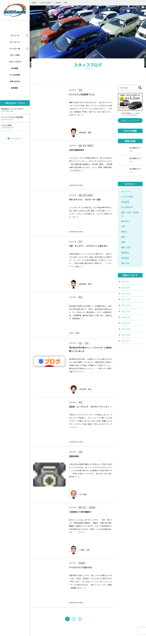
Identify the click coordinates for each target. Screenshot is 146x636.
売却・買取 (38, 609)
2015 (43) (125, 281)
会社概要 (14, 68)
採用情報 (14, 88)
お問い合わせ (15, 81)
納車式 (124, 172)
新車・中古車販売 (40, 599)
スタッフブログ (15, 61)
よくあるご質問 (67, 602)
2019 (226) (125, 258)
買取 (123, 183)
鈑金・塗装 (38, 615)
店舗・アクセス (67, 609)
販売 (123, 177)
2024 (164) (125, 228)
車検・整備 (38, 604)
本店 (123, 167)
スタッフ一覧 (66, 595)
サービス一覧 (15, 48)
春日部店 (125, 162)
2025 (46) (125, 222)
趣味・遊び (126, 188)
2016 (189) (125, 275)
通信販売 (125, 193)
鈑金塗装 (125, 198)
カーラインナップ (68, 589)
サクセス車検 (127, 137)
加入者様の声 (127, 148)
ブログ (92, 602)
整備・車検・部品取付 (130, 155)
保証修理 (125, 142)
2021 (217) (125, 246)
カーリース (126, 132)
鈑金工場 (125, 204)
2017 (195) (125, 269)
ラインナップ (15, 42)
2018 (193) (125, 263)
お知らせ (93, 595)
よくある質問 (15, 74)
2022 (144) (125, 240)
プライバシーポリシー (111, 631)
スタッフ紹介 (15, 55)
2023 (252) (125, 234)
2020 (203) (125, 252)
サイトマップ (95, 631)
